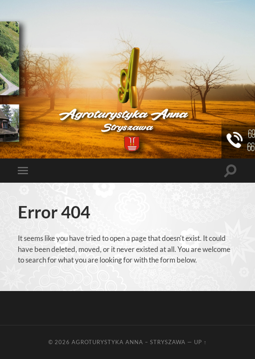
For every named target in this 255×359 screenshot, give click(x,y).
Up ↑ (200, 342)
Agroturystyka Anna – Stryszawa (129, 342)
